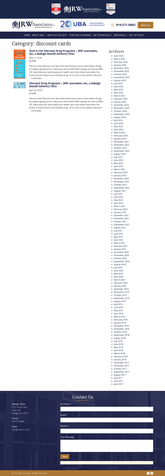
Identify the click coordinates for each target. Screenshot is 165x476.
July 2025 (118, 83)
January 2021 (120, 249)
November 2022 (121, 181)
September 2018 (121, 335)
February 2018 (121, 356)
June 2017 (118, 381)
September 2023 (121, 151)
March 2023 (119, 169)
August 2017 (120, 374)
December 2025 (121, 68)
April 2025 (118, 92)
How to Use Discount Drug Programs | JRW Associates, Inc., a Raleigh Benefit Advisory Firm (63, 52)
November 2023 (121, 144)
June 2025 (118, 86)
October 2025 (120, 74)
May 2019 (118, 310)
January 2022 (120, 212)
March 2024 (119, 132)
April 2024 (118, 129)
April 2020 (118, 276)
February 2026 (121, 62)
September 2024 (121, 114)
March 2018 (119, 353)
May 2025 (118, 89)
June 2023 (118, 160)
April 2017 (118, 384)
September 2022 (121, 187)
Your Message (67, 437)
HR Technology (101, 35)
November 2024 (121, 108)
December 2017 (121, 362)
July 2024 (118, 120)
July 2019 (118, 304)
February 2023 (121, 172)
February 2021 (121, 246)
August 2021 (120, 227)
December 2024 (121, 105)
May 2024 (118, 126)
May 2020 (118, 273)
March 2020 (119, 279)
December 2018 (121, 325)
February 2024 (121, 135)
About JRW (38, 35)
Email (63, 415)
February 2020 (121, 282)
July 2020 (118, 267)
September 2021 (121, 224)
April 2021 (118, 240)
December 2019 (121, 289)
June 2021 (118, 233)
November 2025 (121, 71)
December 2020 (121, 252)
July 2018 (118, 341)
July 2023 (118, 157)
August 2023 (120, 154)
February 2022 (121, 209)
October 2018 (120, 332)
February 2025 (121, 98)
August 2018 (120, 338)
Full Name (65, 404)
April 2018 (118, 350)
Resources (120, 35)
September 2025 (121, 77)
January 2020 (120, 286)
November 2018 (121, 328)
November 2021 (121, 218)
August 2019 (120, 301)
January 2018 (120, 359)
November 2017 (121, 365)
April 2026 (118, 55)
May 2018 (118, 347)
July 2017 (118, 378)
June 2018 (118, 344)
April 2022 (118, 203)
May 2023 (118, 163)
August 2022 (120, 190)
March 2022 (119, 206)
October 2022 (120, 184)
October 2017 (120, 368)
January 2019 (120, 322)
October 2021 (120, 221)
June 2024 (118, 123)
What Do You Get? (57, 35)
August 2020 (120, 264)
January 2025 (120, 101)
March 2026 (119, 59)
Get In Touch (136, 35)
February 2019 (121, 319)
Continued (36, 78)
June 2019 (118, 307)
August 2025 (120, 80)
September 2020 (121, 261)
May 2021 (118, 236)
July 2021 (118, 230)
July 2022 (118, 193)
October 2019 (120, 295)
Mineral (145, 25)
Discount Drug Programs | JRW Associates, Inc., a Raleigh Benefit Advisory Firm (64, 84)
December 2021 (121, 215)
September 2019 (121, 298)
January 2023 (120, 175)
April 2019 (118, 313)
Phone (64, 426)
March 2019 (119, 316)
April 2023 (118, 166)
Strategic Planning (80, 35)
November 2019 (121, 292)
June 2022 (118, 197)
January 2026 (120, 65)
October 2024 (120, 111)
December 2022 (121, 178)
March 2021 (119, 243)
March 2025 (119, 95)
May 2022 (118, 200)
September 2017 (121, 371)
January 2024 (120, 138)
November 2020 (121, 255)
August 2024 (120, 117)
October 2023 (120, 147)
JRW (34, 60)
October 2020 (120, 258)
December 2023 (121, 141)
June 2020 (118, 270)
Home (27, 35)
